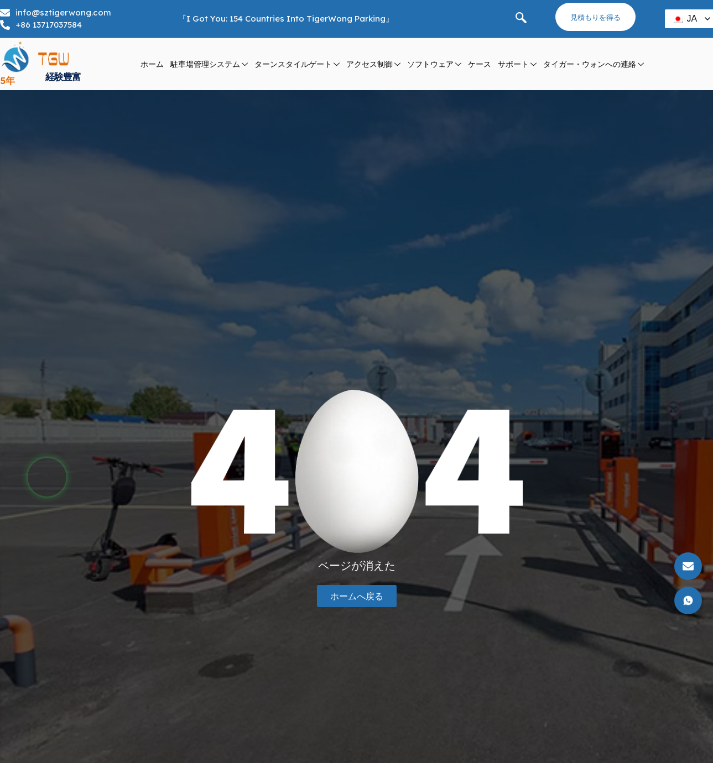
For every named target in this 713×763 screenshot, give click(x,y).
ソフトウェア (434, 64)
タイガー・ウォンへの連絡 (593, 64)
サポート (517, 64)
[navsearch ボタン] (521, 19)
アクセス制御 (373, 64)
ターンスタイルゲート (297, 64)
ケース (479, 64)
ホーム (152, 64)
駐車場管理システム (209, 64)
